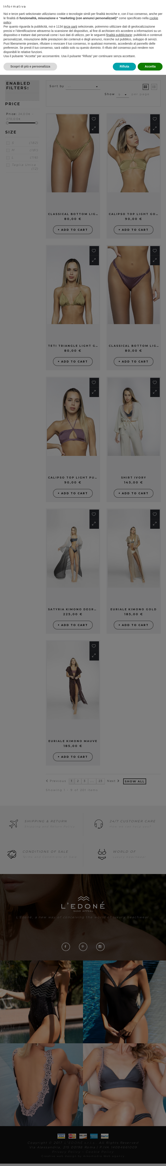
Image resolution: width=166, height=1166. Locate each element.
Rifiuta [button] (124, 66)
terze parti (70, 26)
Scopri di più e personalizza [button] (30, 66)
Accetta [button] (150, 66)
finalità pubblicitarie (119, 35)
